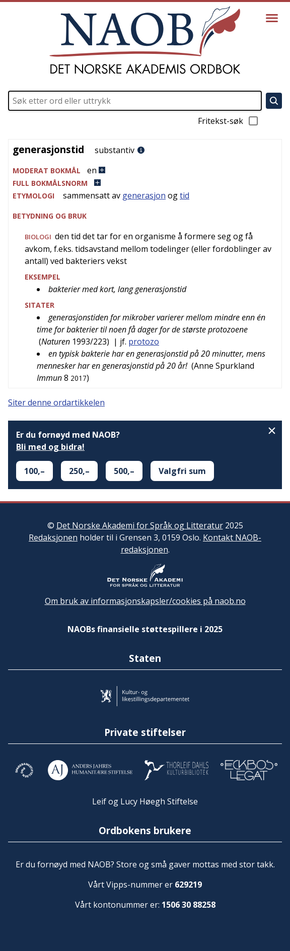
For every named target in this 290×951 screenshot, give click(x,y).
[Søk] (274, 101)
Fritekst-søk (228, 121)
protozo (143, 341)
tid (184, 195)
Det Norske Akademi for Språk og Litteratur (139, 525)
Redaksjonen (53, 537)
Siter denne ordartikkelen (56, 402)
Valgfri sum (182, 471)
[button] (145, 170)
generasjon (144, 195)
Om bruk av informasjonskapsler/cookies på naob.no (145, 600)
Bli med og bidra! (50, 446)
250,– (79, 471)
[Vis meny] (272, 18)
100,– (34, 471)
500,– (124, 471)
